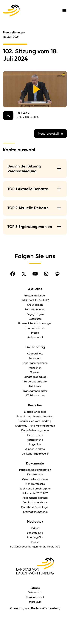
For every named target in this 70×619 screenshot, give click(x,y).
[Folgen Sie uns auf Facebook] (13, 274)
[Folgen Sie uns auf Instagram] (46, 274)
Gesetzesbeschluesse (35, 479)
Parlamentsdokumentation (35, 469)
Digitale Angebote (35, 411)
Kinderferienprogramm (35, 430)
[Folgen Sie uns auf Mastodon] (57, 274)
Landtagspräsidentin (35, 362)
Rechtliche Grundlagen (35, 507)
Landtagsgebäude (35, 376)
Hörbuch (35, 542)
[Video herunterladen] (8, 115)
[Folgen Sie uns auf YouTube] (35, 274)
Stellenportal (35, 337)
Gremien (35, 372)
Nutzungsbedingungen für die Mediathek (35, 546)
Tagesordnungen (35, 309)
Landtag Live (35, 532)
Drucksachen (35, 474)
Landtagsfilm (35, 537)
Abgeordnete (35, 353)
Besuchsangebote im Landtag (35, 416)
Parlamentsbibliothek (35, 497)
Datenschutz (35, 592)
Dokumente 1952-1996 (35, 493)
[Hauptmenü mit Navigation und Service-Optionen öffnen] (64, 10)
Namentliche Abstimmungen (35, 323)
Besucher (35, 405)
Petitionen (35, 386)
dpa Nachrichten (35, 327)
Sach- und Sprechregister (35, 488)
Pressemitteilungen (35, 295)
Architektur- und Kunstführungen (35, 425)
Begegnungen (35, 314)
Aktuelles (35, 289)
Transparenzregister (35, 390)
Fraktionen (35, 367)
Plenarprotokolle (35, 483)
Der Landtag (35, 347)
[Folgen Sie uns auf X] (24, 274)
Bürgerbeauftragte (35, 381)
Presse (35, 332)
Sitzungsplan (35, 304)
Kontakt (35, 587)
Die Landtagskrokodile (35, 453)
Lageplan (35, 444)
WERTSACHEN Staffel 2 (35, 300)
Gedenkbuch (35, 435)
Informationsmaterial (35, 511)
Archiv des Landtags (35, 502)
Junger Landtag (35, 448)
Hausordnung (35, 439)
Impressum (35, 601)
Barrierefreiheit (35, 597)
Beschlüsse (35, 318)
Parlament (35, 358)
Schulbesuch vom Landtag (35, 420)
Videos (35, 527)
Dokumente (35, 463)
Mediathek (35, 521)
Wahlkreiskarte (35, 395)
